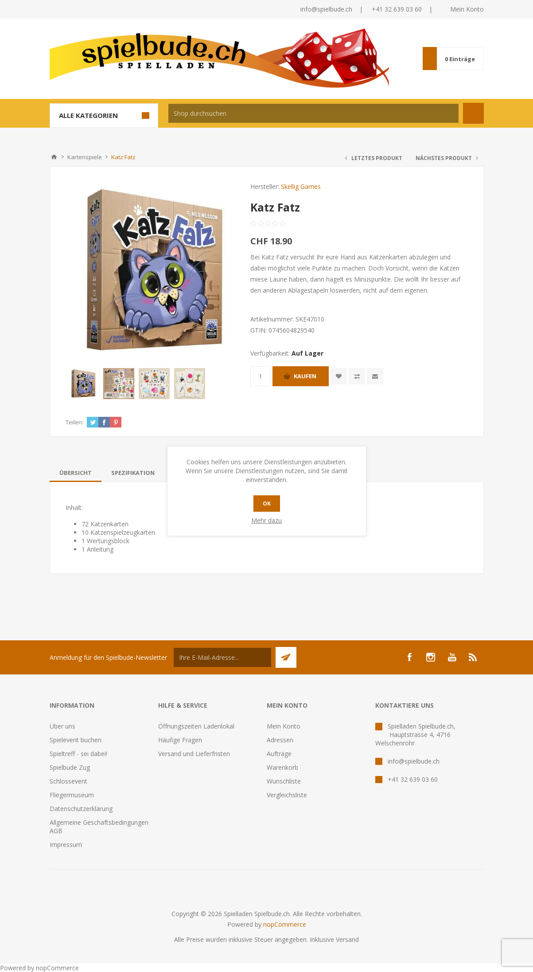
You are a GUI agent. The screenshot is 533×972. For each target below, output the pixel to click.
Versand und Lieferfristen (194, 753)
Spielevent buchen (75, 740)
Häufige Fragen (180, 740)
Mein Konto (467, 9)
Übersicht (75, 473)
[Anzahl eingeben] (260, 376)
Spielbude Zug (70, 767)
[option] (83, 383)
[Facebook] (409, 657)
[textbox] (313, 113)
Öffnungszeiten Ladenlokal (196, 726)
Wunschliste (284, 781)
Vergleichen (357, 376)
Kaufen (305, 376)
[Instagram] (431, 657)
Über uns (62, 726)
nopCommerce (284, 924)
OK (267, 503)
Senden (286, 657)
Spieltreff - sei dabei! (78, 753)
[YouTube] (452, 657)
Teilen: (74, 422)
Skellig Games (301, 186)
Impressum (66, 844)
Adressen (280, 740)
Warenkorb (282, 767)
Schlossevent (68, 781)
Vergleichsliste (287, 795)
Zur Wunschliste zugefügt (339, 376)
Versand (347, 939)
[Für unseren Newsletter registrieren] (222, 657)
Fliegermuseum (72, 795)
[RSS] (473, 657)
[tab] (75, 472)
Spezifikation (133, 473)
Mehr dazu (266, 520)
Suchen (473, 113)
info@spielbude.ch (326, 9)
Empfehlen (375, 376)
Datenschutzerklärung (81, 808)
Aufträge (279, 753)
